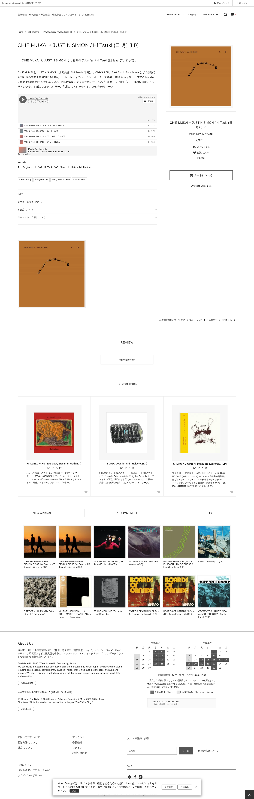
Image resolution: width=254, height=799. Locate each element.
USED (212, 513)
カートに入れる (201, 175)
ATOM (28, 765)
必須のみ (184, 787)
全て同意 (169, 787)
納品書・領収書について (30, 202)
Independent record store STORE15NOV (21, 3)
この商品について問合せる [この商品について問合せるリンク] (221, 320)
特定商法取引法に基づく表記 (34, 770)
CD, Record (33, 32)
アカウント (222, 3)
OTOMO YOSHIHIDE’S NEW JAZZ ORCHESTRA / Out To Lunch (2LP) (212, 614)
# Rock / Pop (25, 179)
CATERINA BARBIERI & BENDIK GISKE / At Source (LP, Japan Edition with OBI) (74, 564)
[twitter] (129, 778)
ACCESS (26, 709)
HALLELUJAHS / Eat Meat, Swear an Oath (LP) (54, 463)
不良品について (26, 209)
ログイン (243, 3)
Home (20, 32)
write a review (127, 359)
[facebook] (135, 778)
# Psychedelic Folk (61, 179)
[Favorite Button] (86, 492)
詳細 (74, 791)
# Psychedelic (41, 179)
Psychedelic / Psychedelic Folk (57, 32)
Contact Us (27, 683)
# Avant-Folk (79, 179)
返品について (197, 320)
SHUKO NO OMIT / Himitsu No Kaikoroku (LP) (200, 463)
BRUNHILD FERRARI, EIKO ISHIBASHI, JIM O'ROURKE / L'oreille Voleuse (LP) (178, 564)
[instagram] (140, 778)
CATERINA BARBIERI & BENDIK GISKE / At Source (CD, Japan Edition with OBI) (40, 564)
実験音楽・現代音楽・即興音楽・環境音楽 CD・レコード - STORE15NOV (56, 14)
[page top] (249, 794)
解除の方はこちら (208, 750)
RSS (20, 765)
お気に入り (201, 152)
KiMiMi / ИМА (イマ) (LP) (210, 561)
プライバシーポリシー (30, 775)
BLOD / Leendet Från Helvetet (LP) (127, 463)
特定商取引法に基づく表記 (174, 320)
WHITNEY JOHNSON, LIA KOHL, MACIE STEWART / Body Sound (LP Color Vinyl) (75, 614)
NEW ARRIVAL (42, 513)
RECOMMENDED (127, 513)
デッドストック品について (31, 217)
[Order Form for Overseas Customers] (201, 186)
